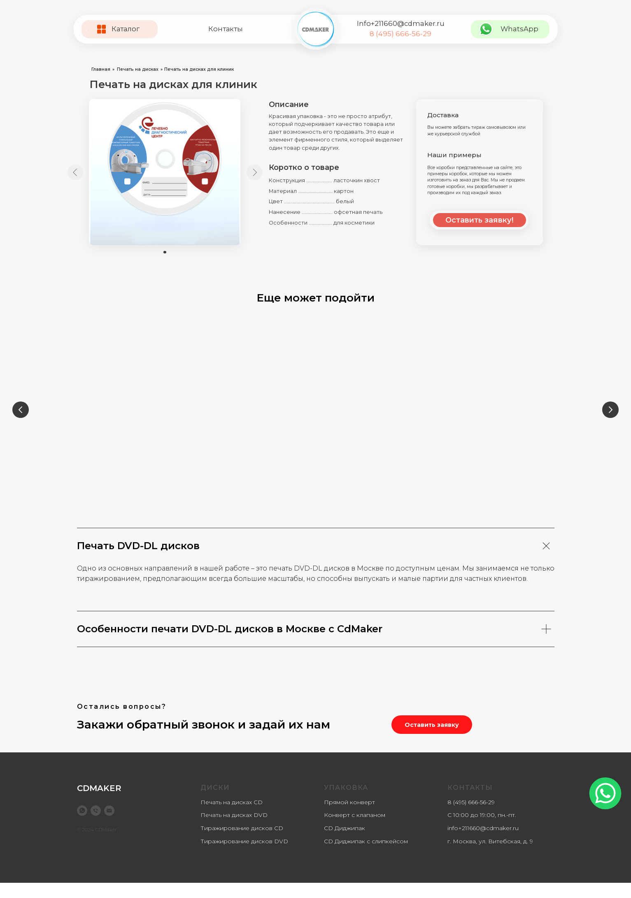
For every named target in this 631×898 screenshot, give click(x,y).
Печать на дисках (137, 69)
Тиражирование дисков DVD (244, 856)
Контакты (225, 29)
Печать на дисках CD (231, 817)
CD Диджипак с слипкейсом (366, 856)
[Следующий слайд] (610, 411)
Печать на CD (377, 460)
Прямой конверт (349, 817)
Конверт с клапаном (354, 830)
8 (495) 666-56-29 (400, 34)
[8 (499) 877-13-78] (96, 826)
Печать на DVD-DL (501, 460)
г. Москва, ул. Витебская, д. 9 (490, 856)
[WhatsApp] (82, 826)
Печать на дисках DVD (234, 830)
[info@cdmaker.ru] (109, 826)
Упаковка (346, 803)
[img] (315, 29)
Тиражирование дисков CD (241, 843)
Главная (100, 69)
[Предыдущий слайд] (20, 411)
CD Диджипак (344, 843)
